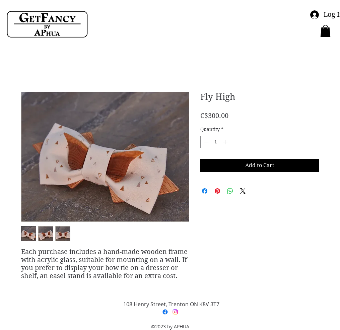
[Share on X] (243, 191)
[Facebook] (165, 312)
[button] (325, 31)
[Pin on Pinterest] (217, 191)
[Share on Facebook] (205, 191)
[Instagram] (175, 312)
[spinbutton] (216, 142)
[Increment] (226, 142)
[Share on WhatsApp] (230, 191)
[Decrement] (205, 142)
